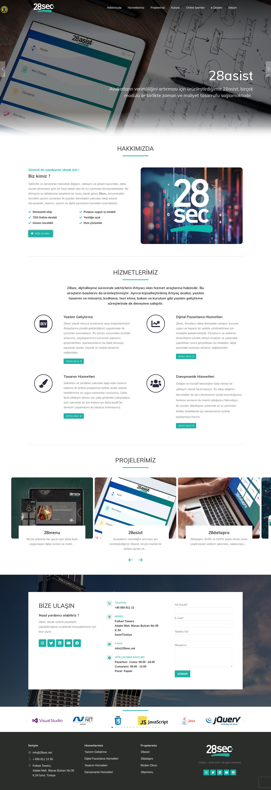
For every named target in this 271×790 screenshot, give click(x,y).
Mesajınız (203, 647)
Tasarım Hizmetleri (96, 765)
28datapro (219, 532)
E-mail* (203, 621)
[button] (40, 233)
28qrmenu (147, 772)
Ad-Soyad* (203, 607)
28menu (52, 532)
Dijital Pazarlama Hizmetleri (101, 758)
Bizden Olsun (149, 765)
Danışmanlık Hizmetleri (99, 772)
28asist (135, 532)
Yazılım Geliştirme (96, 751)
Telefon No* (203, 634)
